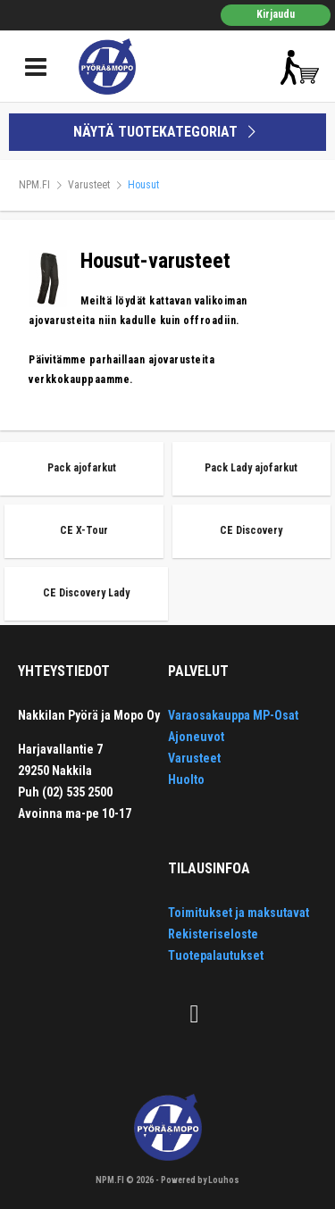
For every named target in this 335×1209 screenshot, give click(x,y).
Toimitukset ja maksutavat (238, 912)
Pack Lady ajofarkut (251, 468)
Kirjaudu (275, 14)
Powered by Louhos (200, 1180)
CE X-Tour (84, 530)
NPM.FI (34, 185)
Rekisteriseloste (213, 934)
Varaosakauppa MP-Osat (233, 715)
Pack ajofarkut (81, 468)
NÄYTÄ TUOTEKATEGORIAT (167, 131)
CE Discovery (251, 530)
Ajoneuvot (196, 737)
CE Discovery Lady (86, 593)
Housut (143, 185)
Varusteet (89, 185)
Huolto (186, 779)
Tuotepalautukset (216, 955)
